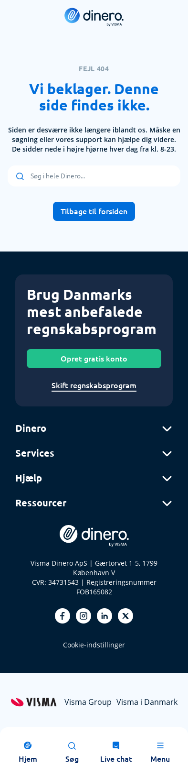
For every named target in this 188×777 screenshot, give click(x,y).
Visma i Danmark (147, 702)
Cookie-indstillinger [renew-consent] (94, 644)
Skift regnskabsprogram (94, 385)
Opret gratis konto (94, 358)
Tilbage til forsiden (94, 211)
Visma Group (88, 702)
